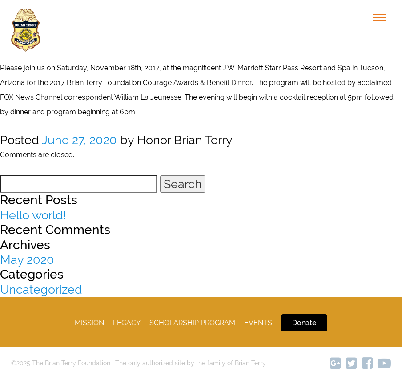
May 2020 (27, 260)
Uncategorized (41, 289)
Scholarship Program (192, 323)
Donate (304, 323)
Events (258, 323)
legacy (127, 323)
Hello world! (33, 215)
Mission (89, 323)
